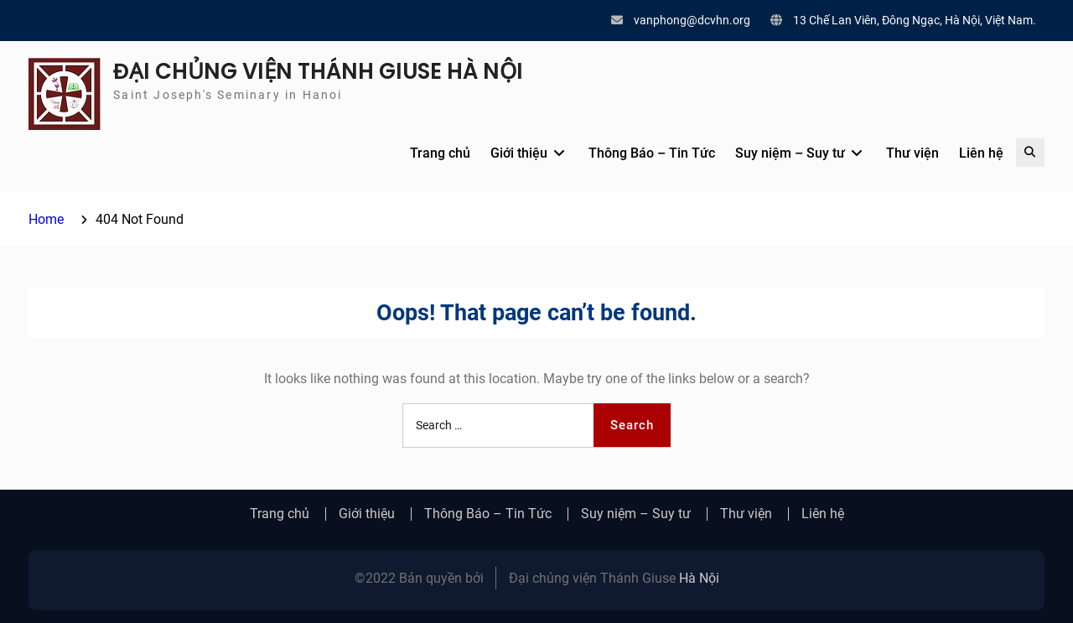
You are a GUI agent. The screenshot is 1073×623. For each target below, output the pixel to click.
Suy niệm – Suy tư (790, 153)
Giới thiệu (518, 153)
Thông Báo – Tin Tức (651, 153)
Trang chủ (440, 153)
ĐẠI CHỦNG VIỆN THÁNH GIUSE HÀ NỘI (318, 71)
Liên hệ (981, 153)
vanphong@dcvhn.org (692, 20)
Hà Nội (699, 578)
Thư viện (912, 153)
